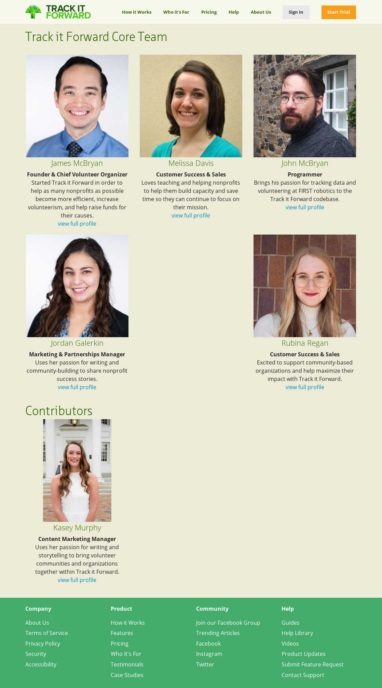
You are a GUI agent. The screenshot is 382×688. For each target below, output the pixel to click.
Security (35, 654)
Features (122, 633)
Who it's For (176, 12)
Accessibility (40, 664)
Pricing (209, 12)
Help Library (297, 633)
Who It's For (126, 654)
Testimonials (127, 664)
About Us (261, 12)
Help (234, 12)
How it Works (136, 12)
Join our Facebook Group (228, 622)
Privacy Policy (42, 643)
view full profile (77, 223)
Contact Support (303, 675)
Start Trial (338, 12)
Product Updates (304, 654)
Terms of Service (46, 633)
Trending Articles (218, 633)
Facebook (208, 643)
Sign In (296, 12)
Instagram (209, 654)
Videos (290, 643)
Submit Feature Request (313, 664)
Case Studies (127, 675)
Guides (291, 622)
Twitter (205, 664)
